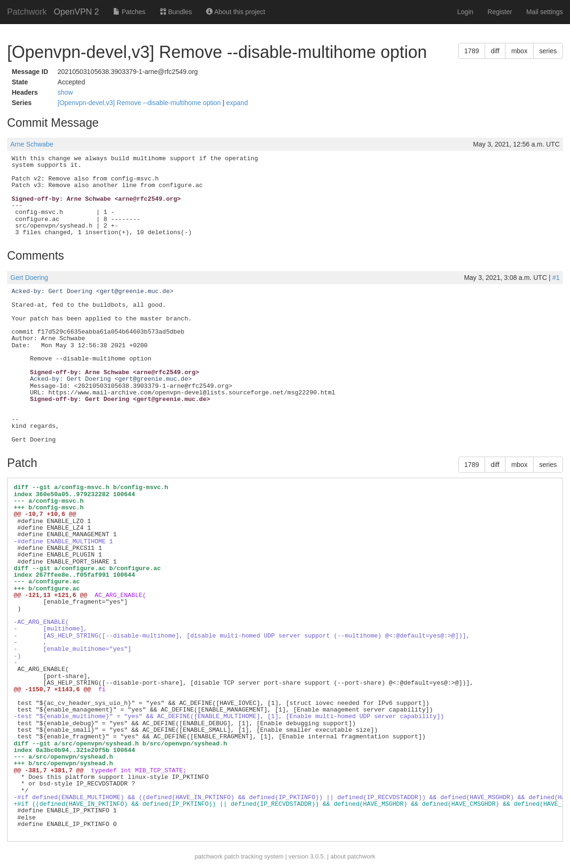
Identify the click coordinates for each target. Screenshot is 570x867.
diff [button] (495, 51)
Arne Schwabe (31, 144)
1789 (471, 51)
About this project (235, 12)
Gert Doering (29, 277)
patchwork (209, 856)
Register (499, 12)
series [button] (548, 51)
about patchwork (352, 856)
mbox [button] (519, 51)
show (65, 92)
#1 (556, 277)
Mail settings (544, 12)
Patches (129, 12)
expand (237, 102)
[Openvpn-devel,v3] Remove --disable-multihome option (140, 102)
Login (465, 12)
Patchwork (27, 11)
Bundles (176, 12)
